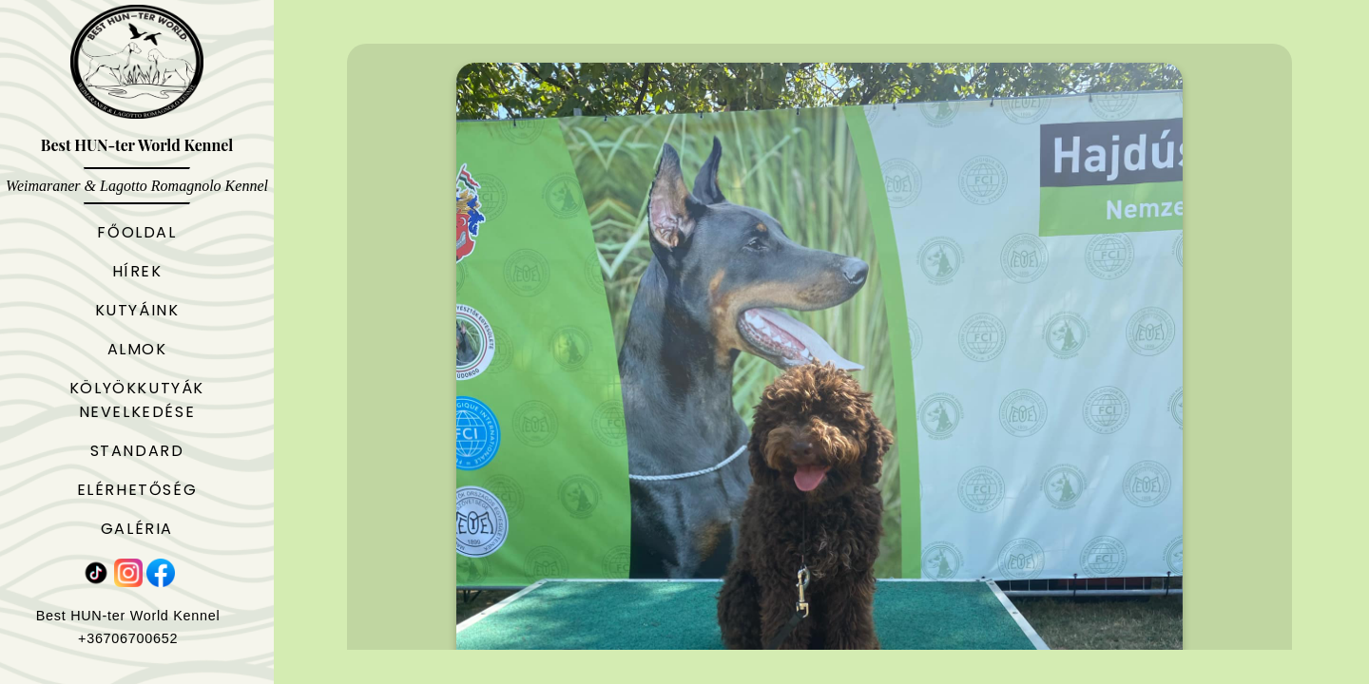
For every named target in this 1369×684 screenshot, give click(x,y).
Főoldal (136, 232)
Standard (137, 451)
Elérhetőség (137, 490)
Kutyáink (137, 310)
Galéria (137, 529)
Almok (137, 349)
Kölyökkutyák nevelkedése (136, 400)
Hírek (137, 271)
